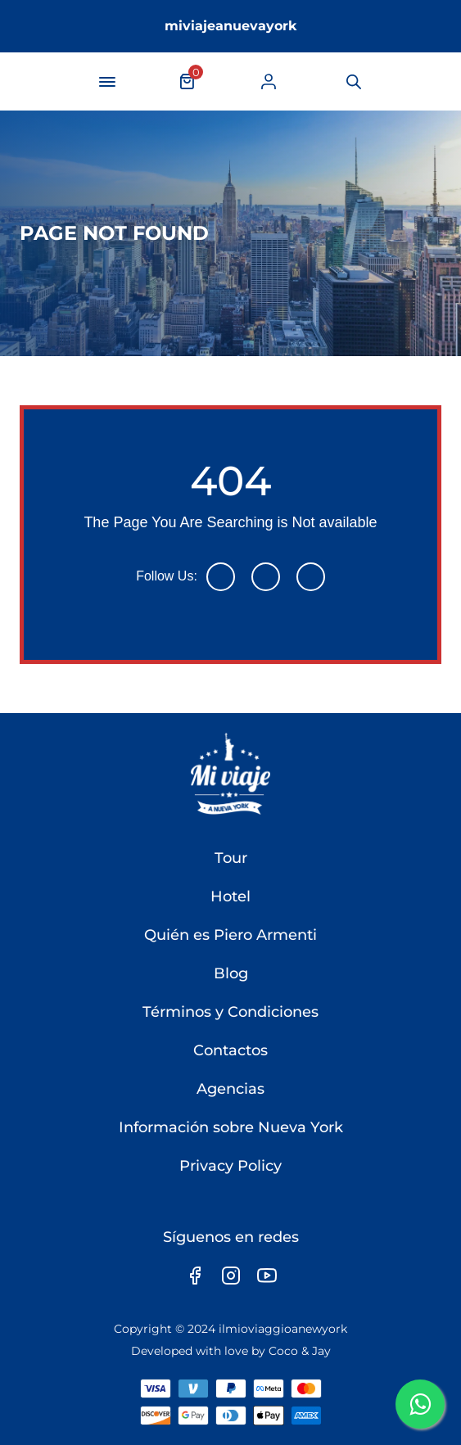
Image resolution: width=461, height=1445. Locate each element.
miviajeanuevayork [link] (231, 26)
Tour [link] (231, 858)
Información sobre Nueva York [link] (231, 1127)
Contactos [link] (230, 1050)
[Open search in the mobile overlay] (352, 82)
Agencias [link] (230, 1089)
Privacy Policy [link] (230, 1166)
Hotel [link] (230, 896)
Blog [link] (231, 973)
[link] (268, 81)
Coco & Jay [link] (300, 1350)
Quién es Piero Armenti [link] (230, 935)
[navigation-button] (107, 82)
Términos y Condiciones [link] (230, 1012)
